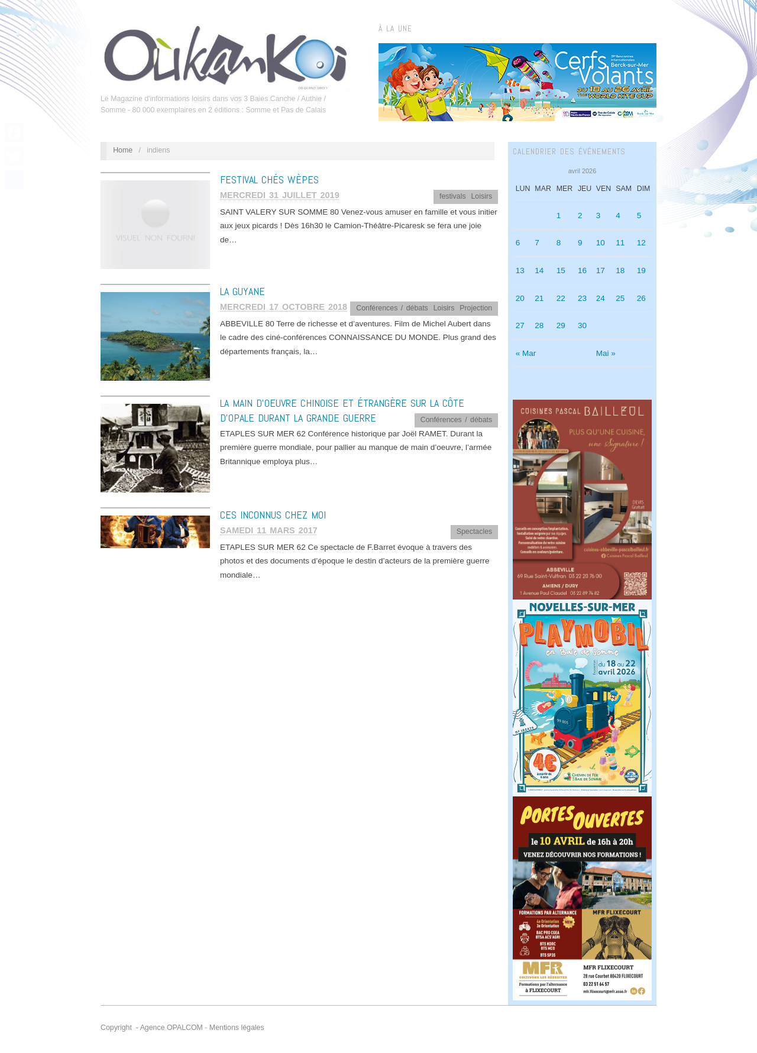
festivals (452, 196)
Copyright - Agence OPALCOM (152, 1027)
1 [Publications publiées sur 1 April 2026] (559, 215)
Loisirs (481, 196)
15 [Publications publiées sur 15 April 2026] (561, 270)
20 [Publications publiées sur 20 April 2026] (520, 298)
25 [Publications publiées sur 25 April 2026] (620, 298)
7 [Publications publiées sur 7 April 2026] (537, 242)
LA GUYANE (242, 291)
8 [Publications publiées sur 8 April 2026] (559, 242)
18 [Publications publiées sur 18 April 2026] (620, 270)
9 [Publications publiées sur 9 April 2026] (580, 242)
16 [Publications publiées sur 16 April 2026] (582, 270)
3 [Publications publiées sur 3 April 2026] (598, 215)
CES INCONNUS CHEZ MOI (273, 514)
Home (122, 150)
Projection (476, 308)
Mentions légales (236, 1027)
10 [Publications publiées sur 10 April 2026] (600, 242)
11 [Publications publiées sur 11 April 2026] (620, 242)
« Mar (526, 353)
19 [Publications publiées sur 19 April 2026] (641, 270)
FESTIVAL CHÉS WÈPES (269, 179)
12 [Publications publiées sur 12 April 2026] (641, 242)
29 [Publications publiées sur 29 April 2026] (561, 325)
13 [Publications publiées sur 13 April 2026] (520, 270)
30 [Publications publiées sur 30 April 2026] (582, 325)
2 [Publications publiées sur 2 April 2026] (580, 215)
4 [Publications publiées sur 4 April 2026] (618, 215)
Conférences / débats (392, 308)
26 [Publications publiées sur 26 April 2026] (641, 298)
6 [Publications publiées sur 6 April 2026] (518, 242)
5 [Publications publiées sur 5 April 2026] (639, 215)
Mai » (606, 353)
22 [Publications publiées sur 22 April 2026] (561, 298)
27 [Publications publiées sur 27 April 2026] (520, 325)
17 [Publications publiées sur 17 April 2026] (600, 270)
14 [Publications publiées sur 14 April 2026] (539, 270)
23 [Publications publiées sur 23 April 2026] (582, 298)
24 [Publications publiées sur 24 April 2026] (600, 298)
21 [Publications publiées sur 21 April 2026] (539, 298)
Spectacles (474, 531)
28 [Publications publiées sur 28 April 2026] (539, 325)
